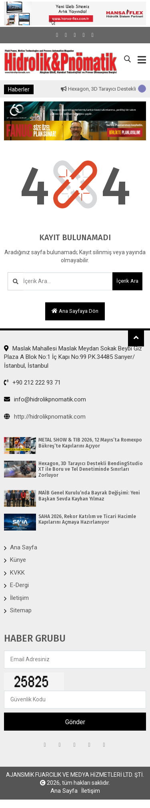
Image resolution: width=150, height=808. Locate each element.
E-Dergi (19, 585)
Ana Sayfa (23, 547)
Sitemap (21, 610)
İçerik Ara (127, 281)
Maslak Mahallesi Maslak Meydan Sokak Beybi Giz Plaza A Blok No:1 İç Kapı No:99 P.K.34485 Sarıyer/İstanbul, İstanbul (73, 357)
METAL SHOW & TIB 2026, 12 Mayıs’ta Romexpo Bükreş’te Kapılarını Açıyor (90, 442)
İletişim (19, 597)
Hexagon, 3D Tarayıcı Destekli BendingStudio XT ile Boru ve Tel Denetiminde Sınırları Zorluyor (90, 469)
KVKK (17, 572)
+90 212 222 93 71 (32, 382)
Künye (18, 559)
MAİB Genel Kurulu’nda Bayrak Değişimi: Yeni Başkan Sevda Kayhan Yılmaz (89, 495)
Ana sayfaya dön (75, 311)
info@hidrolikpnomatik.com (45, 399)
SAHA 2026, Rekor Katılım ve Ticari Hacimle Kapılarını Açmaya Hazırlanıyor (87, 519)
